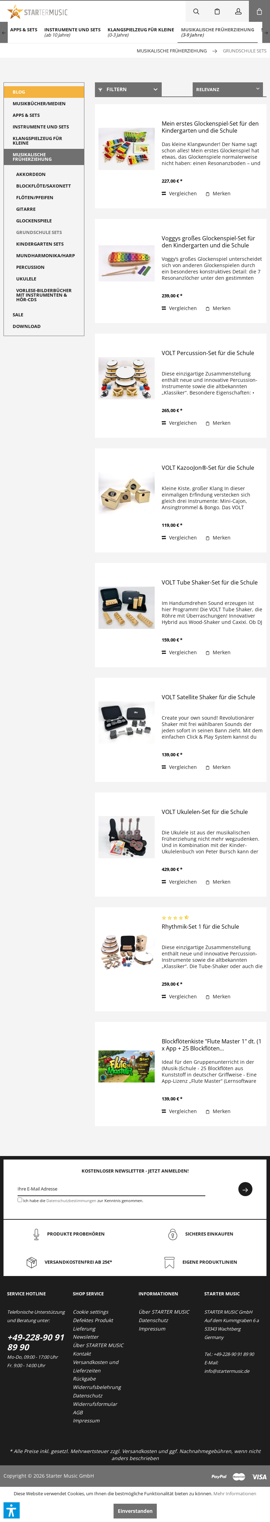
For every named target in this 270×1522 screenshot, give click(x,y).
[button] (12, 1510)
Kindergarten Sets (40, 244)
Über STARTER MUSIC (98, 1345)
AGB (78, 1412)
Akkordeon (31, 174)
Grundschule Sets (39, 232)
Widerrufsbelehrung (97, 1387)
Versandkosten (139, 1451)
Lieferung (84, 1328)
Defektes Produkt (93, 1320)
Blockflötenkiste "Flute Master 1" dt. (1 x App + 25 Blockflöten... (212, 1045)
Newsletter (85, 1336)
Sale (18, 314)
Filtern (112, 89)
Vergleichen (179, 193)
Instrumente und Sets (41, 127)
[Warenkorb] (259, 11)
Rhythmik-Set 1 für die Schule (200, 926)
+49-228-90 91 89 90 (35, 1342)
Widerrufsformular (95, 1404)
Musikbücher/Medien (39, 103)
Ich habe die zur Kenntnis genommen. (83, 1200)
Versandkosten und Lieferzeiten (95, 1366)
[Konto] (238, 11)
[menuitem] (24, 32)
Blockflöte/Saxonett (43, 186)
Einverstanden (135, 1511)
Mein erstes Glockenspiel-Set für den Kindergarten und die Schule (210, 127)
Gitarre (26, 209)
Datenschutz (87, 1395)
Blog (19, 92)
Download (27, 326)
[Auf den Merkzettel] (218, 193)
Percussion (30, 267)
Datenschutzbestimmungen (71, 1200)
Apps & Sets (26, 115)
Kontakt (82, 1353)
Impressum (86, 1420)
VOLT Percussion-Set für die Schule (208, 353)
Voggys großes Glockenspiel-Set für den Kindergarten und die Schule (208, 242)
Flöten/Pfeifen (34, 197)
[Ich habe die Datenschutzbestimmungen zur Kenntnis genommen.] (20, 1200)
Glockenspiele (34, 220)
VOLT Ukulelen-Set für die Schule (205, 812)
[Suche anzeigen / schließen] (196, 11)
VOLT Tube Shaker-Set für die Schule (210, 582)
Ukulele (26, 279)
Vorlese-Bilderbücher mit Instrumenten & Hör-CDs (44, 295)
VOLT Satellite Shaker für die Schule (208, 697)
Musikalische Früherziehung (32, 156)
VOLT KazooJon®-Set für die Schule (208, 468)
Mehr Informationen (234, 1493)
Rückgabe (84, 1378)
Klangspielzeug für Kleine (37, 140)
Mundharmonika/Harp (45, 255)
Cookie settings (90, 1311)
